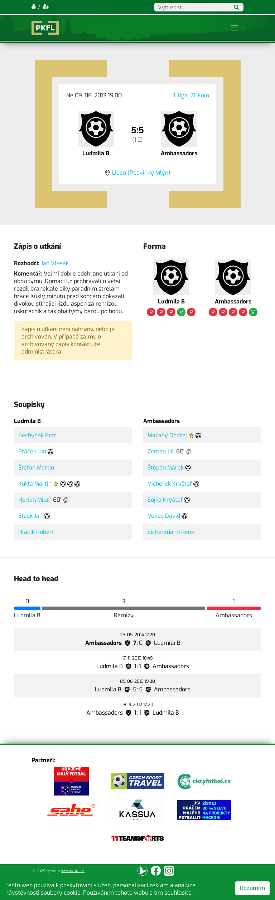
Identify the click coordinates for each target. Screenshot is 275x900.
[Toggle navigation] (234, 28)
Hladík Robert (36, 532)
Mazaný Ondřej (167, 435)
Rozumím (252, 888)
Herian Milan (35, 499)
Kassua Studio (73, 871)
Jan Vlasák (55, 263)
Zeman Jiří (161, 451)
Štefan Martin (36, 467)
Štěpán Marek (166, 467)
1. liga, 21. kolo (191, 95)
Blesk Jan (30, 516)
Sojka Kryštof (165, 499)
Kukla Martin (35, 483)
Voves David (164, 516)
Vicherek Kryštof (170, 483)
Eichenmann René (171, 532)
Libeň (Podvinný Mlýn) (141, 172)
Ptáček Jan (32, 451)
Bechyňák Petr (37, 435)
